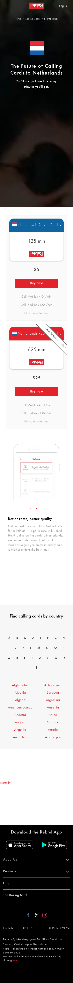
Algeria (20, 700)
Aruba (52, 715)
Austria (53, 730)
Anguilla (20, 730)
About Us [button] (35, 859)
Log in (63, 6)
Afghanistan (20, 685)
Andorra (20, 715)
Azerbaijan (53, 737)
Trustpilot (5, 783)
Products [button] (35, 871)
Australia (53, 722)
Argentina (53, 700)
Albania (20, 692)
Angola (20, 722)
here (15, 960)
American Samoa (20, 707)
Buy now (36, 283)
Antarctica (20, 737)
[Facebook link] (29, 915)
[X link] (36, 915)
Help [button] (35, 883)
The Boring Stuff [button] (35, 895)
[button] (8, 928)
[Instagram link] (43, 915)
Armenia (53, 707)
